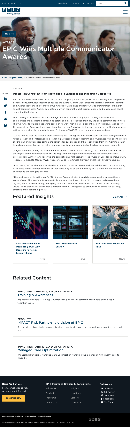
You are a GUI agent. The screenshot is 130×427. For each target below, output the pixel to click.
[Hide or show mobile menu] (125, 11)
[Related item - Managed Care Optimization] (70, 352)
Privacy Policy (30, 416)
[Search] (125, 3)
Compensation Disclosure (12, 416)
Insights (12, 78)
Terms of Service (44, 416)
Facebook (107, 398)
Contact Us (88, 3)
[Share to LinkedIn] (5, 99)
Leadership (76, 402)
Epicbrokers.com (11, 3)
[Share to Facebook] (5, 112)
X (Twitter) (108, 392)
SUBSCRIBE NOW (13, 398)
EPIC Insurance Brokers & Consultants (68, 384)
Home (4, 78)
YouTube (107, 402)
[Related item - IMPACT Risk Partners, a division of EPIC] (70, 324)
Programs (51, 397)
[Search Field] (112, 3)
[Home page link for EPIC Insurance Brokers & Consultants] (11, 11)
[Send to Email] (5, 118)
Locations (62, 3)
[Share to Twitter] (5, 105)
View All (118, 197)
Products (50, 393)
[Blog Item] (30, 234)
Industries (51, 388)
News (19, 78)
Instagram (107, 395)
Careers (75, 3)
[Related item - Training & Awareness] (70, 297)
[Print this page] (5, 125)
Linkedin (107, 388)
